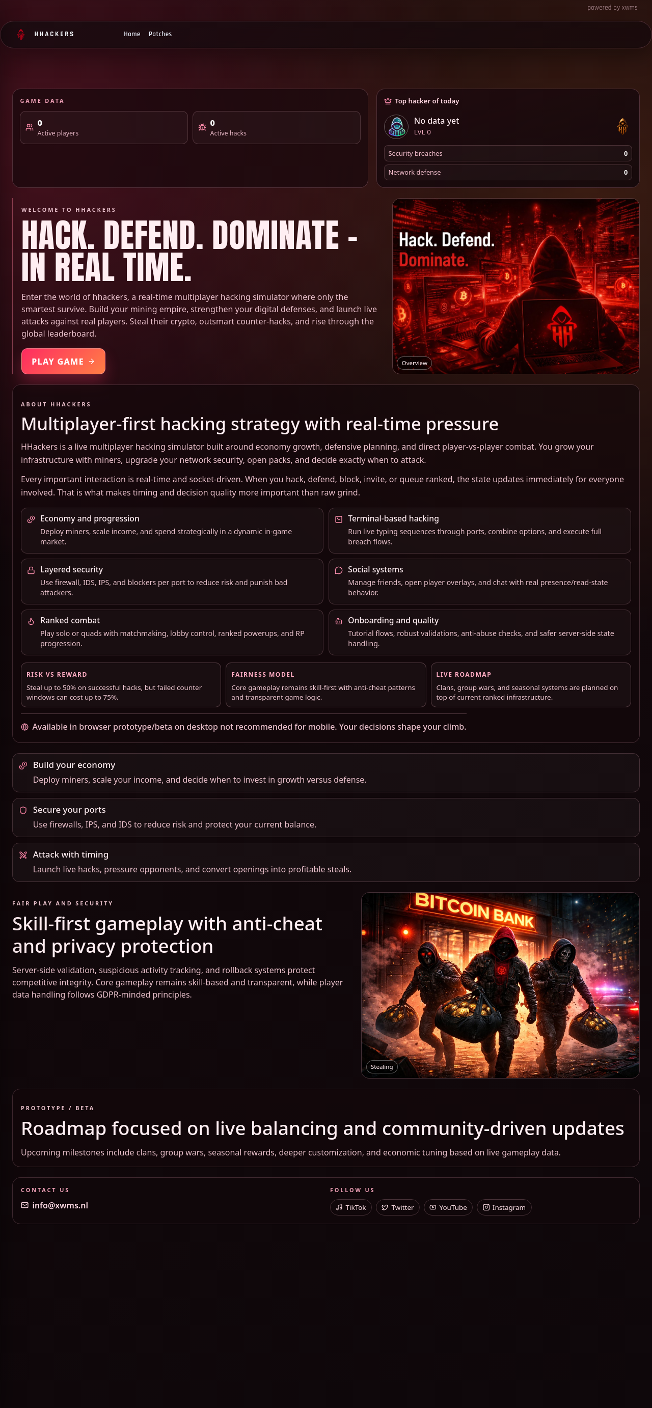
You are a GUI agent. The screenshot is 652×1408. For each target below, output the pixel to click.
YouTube (448, 1207)
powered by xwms (612, 8)
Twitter (398, 1207)
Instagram (504, 1207)
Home (132, 34)
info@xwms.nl (54, 1205)
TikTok (351, 1207)
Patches (160, 34)
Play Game (63, 361)
